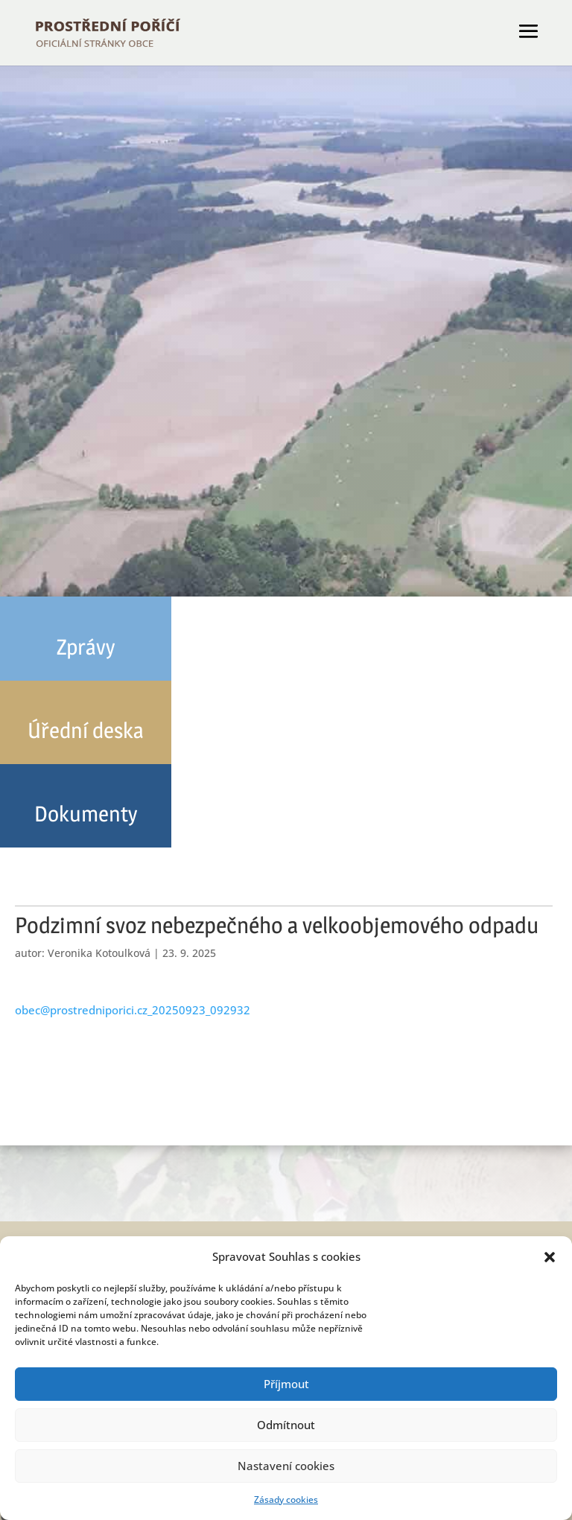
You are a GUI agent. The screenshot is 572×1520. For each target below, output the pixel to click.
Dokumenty (85, 814)
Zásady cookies (286, 1499)
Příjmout (286, 1383)
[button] (549, 1257)
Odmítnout (286, 1424)
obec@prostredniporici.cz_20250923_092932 (132, 1009)
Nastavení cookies (286, 1465)
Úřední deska (86, 730)
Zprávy (86, 647)
